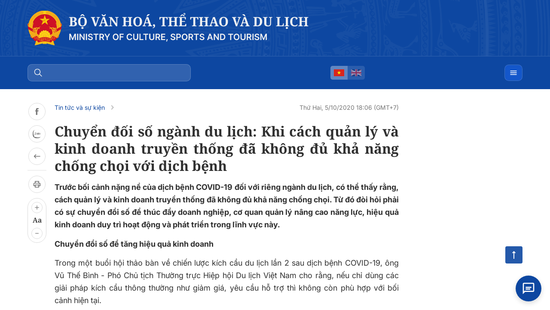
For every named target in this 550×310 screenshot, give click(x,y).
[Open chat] (528, 288)
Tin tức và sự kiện (80, 107)
